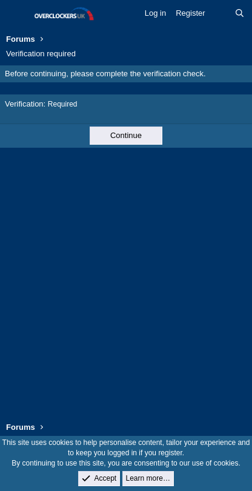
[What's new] (220, 13)
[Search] (240, 13)
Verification (24, 103)
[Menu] (16, 14)
